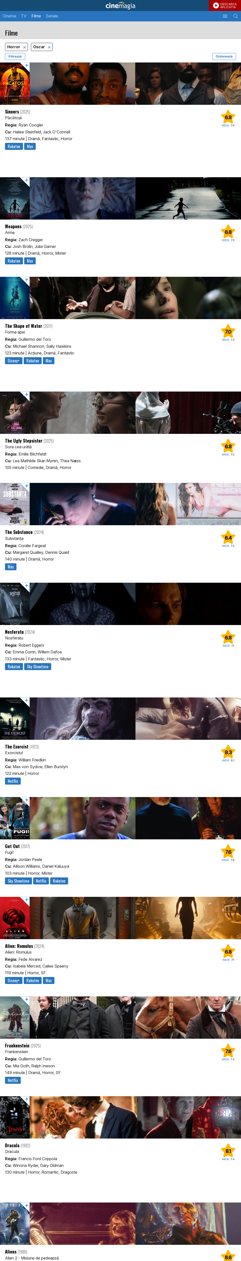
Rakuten (14, 146)
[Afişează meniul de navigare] (225, 16)
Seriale (52, 15)
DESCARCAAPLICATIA (228, 5)
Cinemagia (120, 5)
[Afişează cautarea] (235, 16)
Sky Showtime (37, 667)
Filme (36, 15)
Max (30, 146)
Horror (14, 47)
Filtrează (15, 56)
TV (23, 15)
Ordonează (224, 56)
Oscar (39, 47)
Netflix (13, 781)
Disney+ (14, 361)
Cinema (9, 15)
